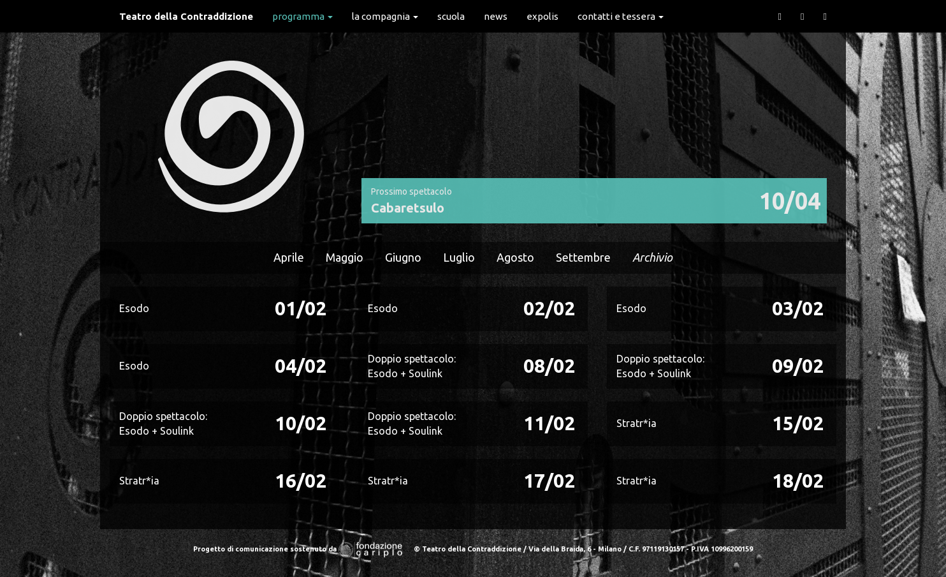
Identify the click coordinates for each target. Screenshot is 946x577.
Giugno (403, 257)
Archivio (652, 257)
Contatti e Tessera (621, 16)
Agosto (515, 257)
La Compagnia (385, 16)
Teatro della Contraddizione (186, 16)
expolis (542, 16)
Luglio (459, 257)
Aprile (288, 257)
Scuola (451, 16)
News (495, 16)
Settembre (583, 257)
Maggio (344, 257)
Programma (302, 16)
